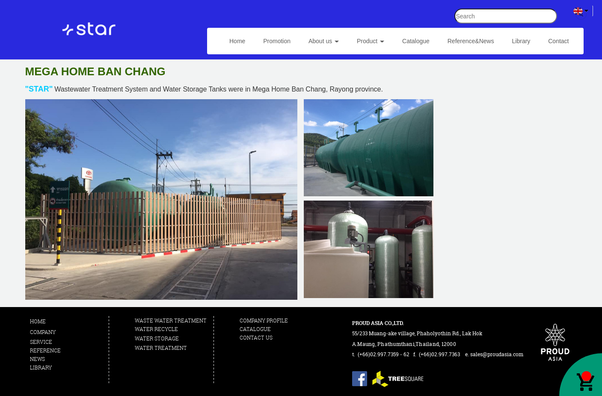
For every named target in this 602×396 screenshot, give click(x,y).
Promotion (277, 41)
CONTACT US (256, 337)
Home (237, 41)
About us (323, 41)
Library (521, 41)
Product (370, 41)
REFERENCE (46, 350)
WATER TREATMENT (161, 348)
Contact (558, 41)
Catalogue (416, 41)
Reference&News (471, 41)
